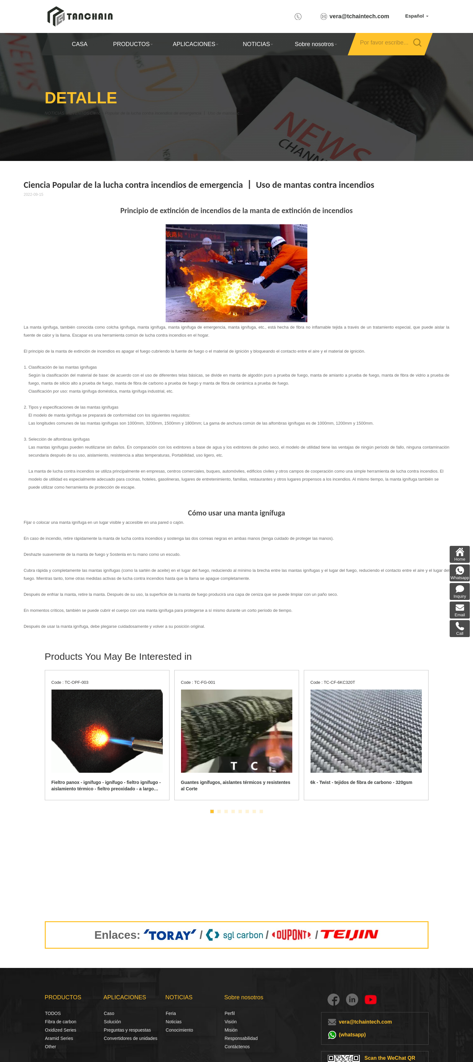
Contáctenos (237, 1046)
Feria (171, 1013)
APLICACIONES (195, 44)
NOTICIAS (258, 44)
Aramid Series (59, 1038)
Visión (231, 1021)
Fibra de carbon (52, 1021)
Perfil (230, 1013)
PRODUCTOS (133, 44)
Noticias (173, 1021)
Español (417, 16)
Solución (111, 1021)
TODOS (53, 1013)
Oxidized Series (60, 1030)
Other (50, 1046)
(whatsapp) (352, 1034)
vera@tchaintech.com (359, 16)
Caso (109, 1013)
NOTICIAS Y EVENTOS (72, 113)
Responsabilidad (241, 1038)
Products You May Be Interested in (118, 656)
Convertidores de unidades (130, 1038)
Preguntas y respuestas (127, 1030)
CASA (79, 44)
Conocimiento (179, 1030)
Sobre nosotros (316, 44)
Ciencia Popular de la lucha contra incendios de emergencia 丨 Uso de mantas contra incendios (190, 113)
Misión (231, 1030)
